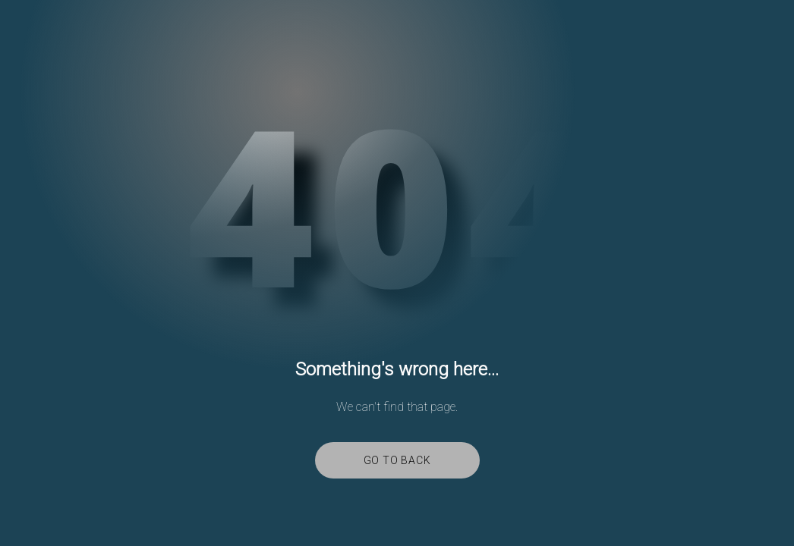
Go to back (397, 460)
